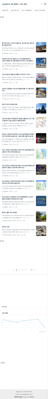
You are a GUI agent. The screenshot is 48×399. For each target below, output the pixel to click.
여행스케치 (5, 10)
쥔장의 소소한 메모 (40, 10)
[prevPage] (13, 270)
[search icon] (42, 4)
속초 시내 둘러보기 (27, 10)
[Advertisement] (24, 30)
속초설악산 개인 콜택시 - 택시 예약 (14, 4)
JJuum (32, 397)
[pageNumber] (16, 269)
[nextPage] (34, 270)
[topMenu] (45, 4)
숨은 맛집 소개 (15, 10)
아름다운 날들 (18, 397)
